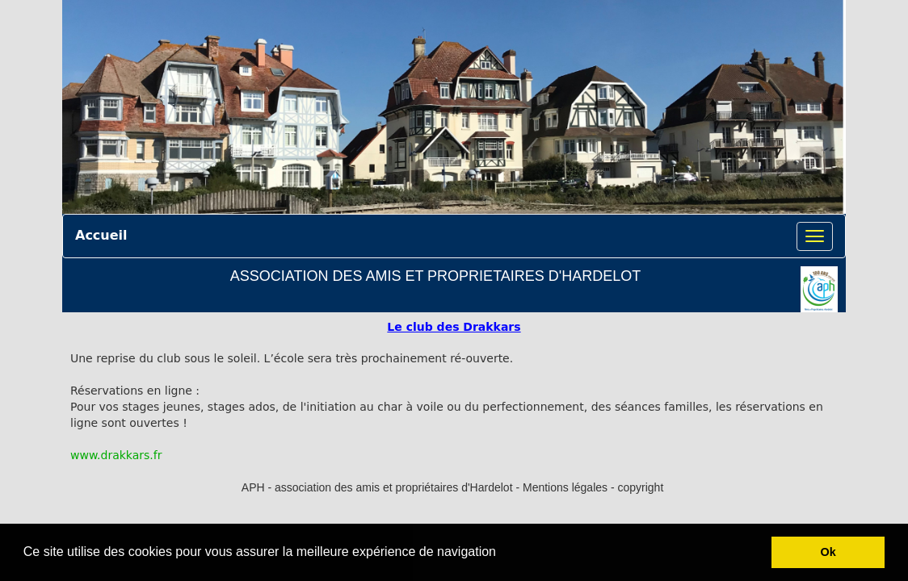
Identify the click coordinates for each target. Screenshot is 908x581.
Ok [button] (828, 551)
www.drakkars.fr (116, 455)
